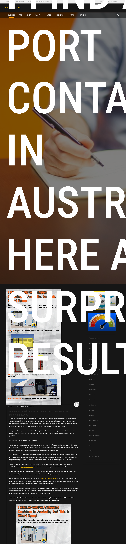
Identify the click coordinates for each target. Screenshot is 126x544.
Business (31, 406)
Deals (92, 392)
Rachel (12, 406)
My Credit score (95, 443)
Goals (92, 418)
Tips (91, 458)
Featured (93, 397)
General (92, 407)
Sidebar (92, 453)
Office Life (93, 448)
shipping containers (27, 467)
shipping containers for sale (48, 478)
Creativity (93, 387)
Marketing (93, 433)
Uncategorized (94, 463)
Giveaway (93, 412)
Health (92, 423)
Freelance (93, 402)
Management (94, 428)
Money (92, 438)
